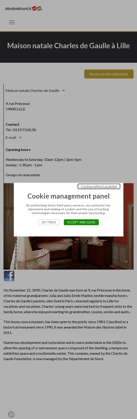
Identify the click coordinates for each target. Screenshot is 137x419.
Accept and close (81, 222)
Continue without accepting (99, 186)
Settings (49, 222)
